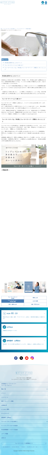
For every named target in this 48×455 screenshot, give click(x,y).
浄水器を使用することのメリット (13, 62)
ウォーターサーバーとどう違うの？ (14, 65)
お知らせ (3, 437)
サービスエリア (5, 413)
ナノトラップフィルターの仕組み (9, 425)
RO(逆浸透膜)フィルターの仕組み (9, 429)
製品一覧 (3, 389)
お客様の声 (4, 405)
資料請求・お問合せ (6, 417)
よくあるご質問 (5, 409)
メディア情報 (4, 433)
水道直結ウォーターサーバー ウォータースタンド (8, 384)
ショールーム (4, 397)
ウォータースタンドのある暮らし (9, 421)
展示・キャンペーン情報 (7, 401)
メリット (3, 393)
